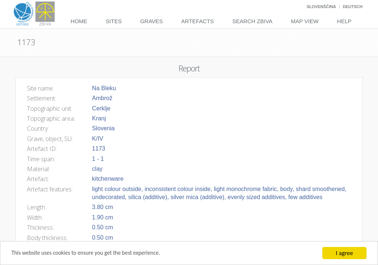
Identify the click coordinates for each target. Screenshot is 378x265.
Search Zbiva (252, 21)
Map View (305, 21)
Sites (113, 21)
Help (344, 21)
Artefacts (197, 21)
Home (79, 21)
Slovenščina (321, 6)
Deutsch (352, 6)
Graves (151, 21)
